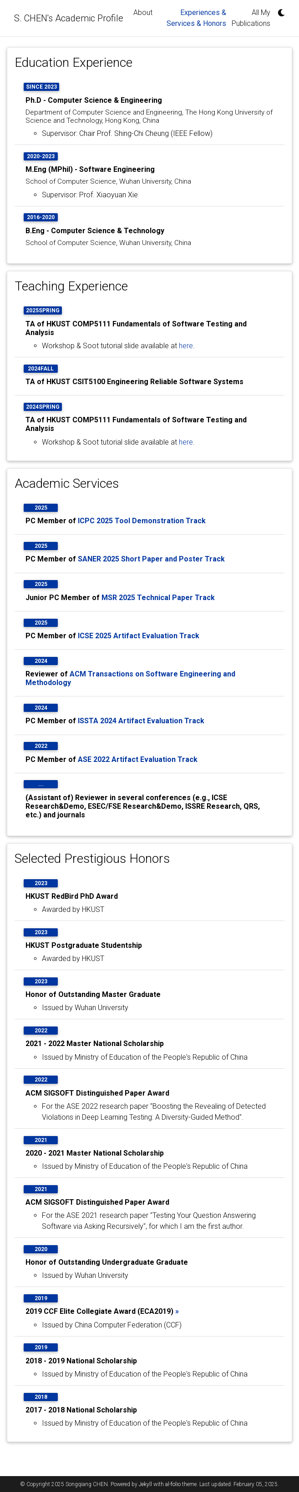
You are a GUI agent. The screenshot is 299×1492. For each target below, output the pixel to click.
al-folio (173, 1484)
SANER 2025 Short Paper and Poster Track (151, 559)
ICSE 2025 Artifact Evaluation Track (138, 635)
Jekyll (145, 1484)
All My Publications (251, 18)
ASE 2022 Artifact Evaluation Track (138, 759)
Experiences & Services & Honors (198, 18)
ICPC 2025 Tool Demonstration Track (142, 520)
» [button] (177, 1311)
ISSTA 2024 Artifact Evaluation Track (141, 720)
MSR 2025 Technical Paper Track (158, 597)
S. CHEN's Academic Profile (68, 18)
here (186, 345)
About (142, 12)
